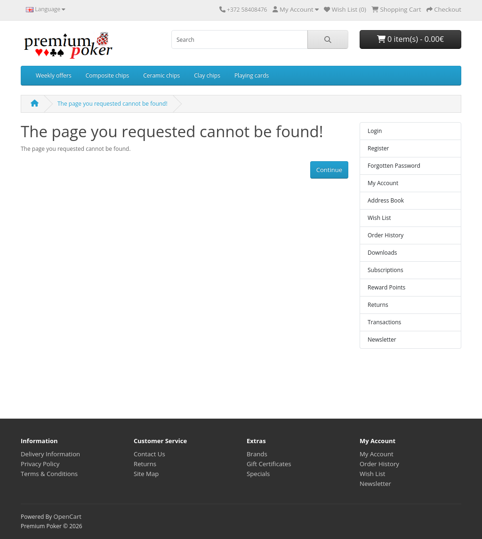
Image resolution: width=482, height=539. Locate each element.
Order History (385, 235)
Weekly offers (54, 75)
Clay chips (207, 75)
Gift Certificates (269, 464)
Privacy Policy (40, 464)
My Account (383, 183)
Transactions (384, 322)
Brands (257, 454)
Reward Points (386, 287)
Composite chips (107, 75)
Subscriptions (385, 270)
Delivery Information (50, 454)
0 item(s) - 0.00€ (410, 39)
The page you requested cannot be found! (112, 104)
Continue (329, 169)
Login (375, 131)
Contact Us (149, 454)
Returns (378, 305)
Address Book (386, 200)
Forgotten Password (394, 166)
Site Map (146, 473)
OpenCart (67, 516)
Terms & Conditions (49, 473)
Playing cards (251, 75)
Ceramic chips (161, 75)
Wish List (379, 218)
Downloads (382, 253)
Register (378, 148)
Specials (258, 473)
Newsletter (382, 340)
